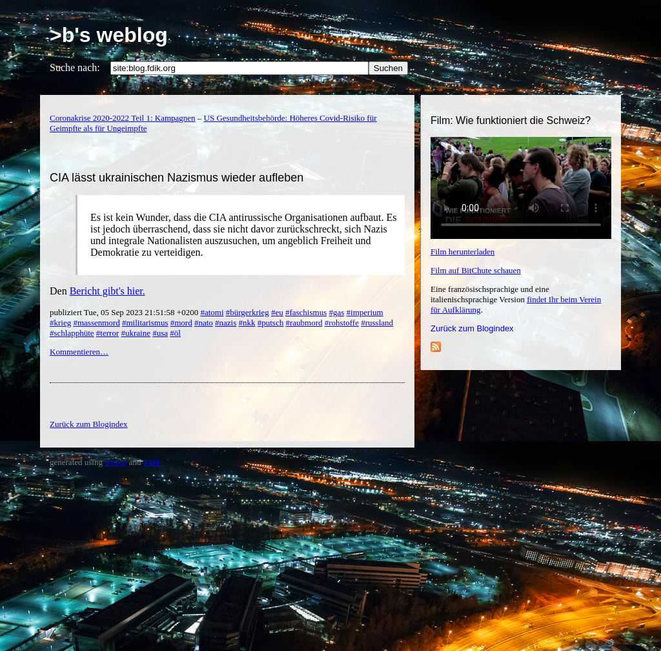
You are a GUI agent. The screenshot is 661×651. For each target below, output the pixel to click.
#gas (336, 312)
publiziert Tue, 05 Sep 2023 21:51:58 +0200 (125, 312)
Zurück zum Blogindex (472, 328)
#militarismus (145, 322)
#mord (181, 322)
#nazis (225, 322)
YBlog (116, 462)
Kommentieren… (79, 351)
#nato (203, 322)
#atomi (211, 312)
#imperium (365, 312)
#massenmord (96, 322)
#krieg (60, 322)
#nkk (247, 322)
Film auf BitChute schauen (476, 270)
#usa (160, 333)
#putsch (270, 322)
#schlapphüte (72, 333)
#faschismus (306, 312)
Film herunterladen (462, 251)
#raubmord (303, 322)
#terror (107, 333)
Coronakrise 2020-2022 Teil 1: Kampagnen (123, 118)
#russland (377, 322)
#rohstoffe (342, 322)
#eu (277, 312)
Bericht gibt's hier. (107, 290)
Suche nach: (75, 67)
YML (152, 462)
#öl (175, 333)
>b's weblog (109, 34)
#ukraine (135, 333)
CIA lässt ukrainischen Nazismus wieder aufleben (176, 177)
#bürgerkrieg (247, 312)
